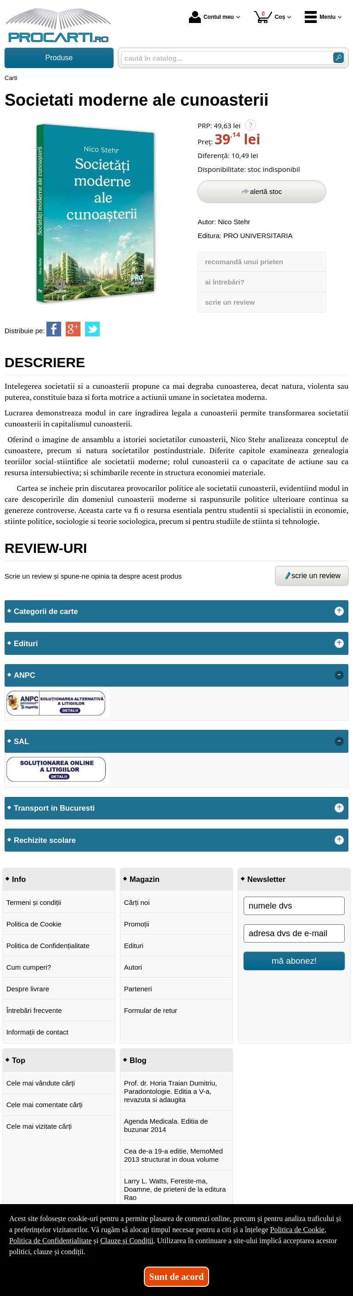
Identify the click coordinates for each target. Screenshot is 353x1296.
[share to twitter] (92, 329)
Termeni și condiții (33, 902)
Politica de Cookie (34, 924)
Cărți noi (137, 902)
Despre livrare (27, 989)
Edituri (134, 945)
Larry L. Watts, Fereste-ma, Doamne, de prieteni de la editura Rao (175, 1189)
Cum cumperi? (28, 967)
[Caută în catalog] (338, 57)
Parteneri (138, 989)
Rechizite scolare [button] (45, 840)
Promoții (136, 924)
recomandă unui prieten (244, 262)
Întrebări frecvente (34, 1010)
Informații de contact (37, 1032)
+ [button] (339, 611)
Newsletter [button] (266, 879)
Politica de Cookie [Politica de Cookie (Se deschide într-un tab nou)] (297, 1229)
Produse (59, 58)
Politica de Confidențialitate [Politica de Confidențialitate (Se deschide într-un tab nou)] (50, 1241)
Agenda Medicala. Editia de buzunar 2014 (166, 1125)
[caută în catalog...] (223, 58)
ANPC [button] (24, 675)
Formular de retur (150, 1010)
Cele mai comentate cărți (44, 1104)
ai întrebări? (225, 282)
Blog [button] (138, 1060)
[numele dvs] (294, 906)
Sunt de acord (176, 1277)
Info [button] (19, 879)
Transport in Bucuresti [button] (54, 808)
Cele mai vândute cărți (40, 1083)
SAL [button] (21, 741)
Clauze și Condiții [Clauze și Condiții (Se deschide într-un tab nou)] (127, 1241)
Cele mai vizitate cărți (39, 1126)
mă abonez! (294, 961)
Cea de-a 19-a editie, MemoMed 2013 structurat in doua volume (173, 1155)
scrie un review (230, 302)
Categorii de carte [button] (46, 611)
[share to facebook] (53, 329)
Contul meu (211, 17)
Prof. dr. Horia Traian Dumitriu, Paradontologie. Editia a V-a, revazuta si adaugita (170, 1091)
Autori (133, 967)
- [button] (339, 675)
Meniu (320, 17)
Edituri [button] (26, 643)
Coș (269, 17)
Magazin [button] (144, 879)
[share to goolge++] (73, 329)
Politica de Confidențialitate (48, 945)
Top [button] (18, 1060)
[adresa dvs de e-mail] (294, 933)
